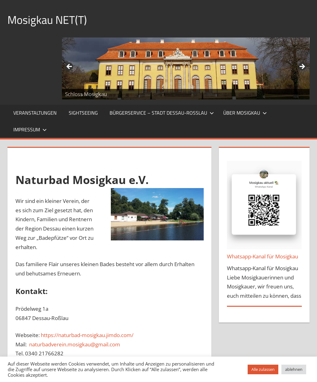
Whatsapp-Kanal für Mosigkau (262, 256)
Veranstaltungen (35, 112)
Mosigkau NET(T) (47, 19)
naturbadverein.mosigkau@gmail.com (74, 344)
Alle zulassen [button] (263, 369)
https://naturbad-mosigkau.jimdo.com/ (87, 335)
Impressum (30, 129)
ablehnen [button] (293, 369)
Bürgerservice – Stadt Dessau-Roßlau (162, 112)
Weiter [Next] (301, 67)
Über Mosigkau (245, 112)
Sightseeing (83, 112)
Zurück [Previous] (69, 67)
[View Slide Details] (186, 68)
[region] (186, 68)
